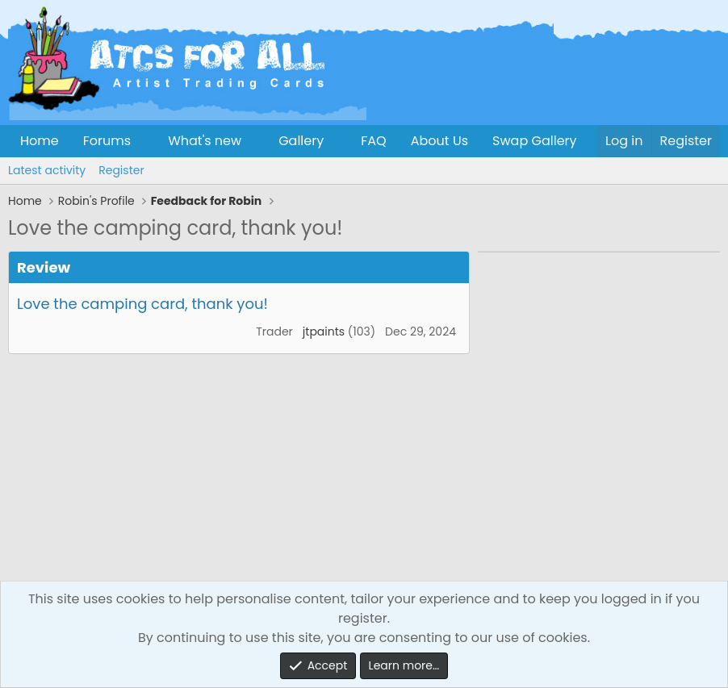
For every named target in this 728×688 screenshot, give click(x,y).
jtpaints (324, 331)
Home (39, 140)
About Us (439, 140)
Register (121, 170)
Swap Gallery (534, 140)
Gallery (301, 140)
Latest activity (47, 170)
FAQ (373, 140)
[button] (144, 141)
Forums (107, 140)
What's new (204, 140)
